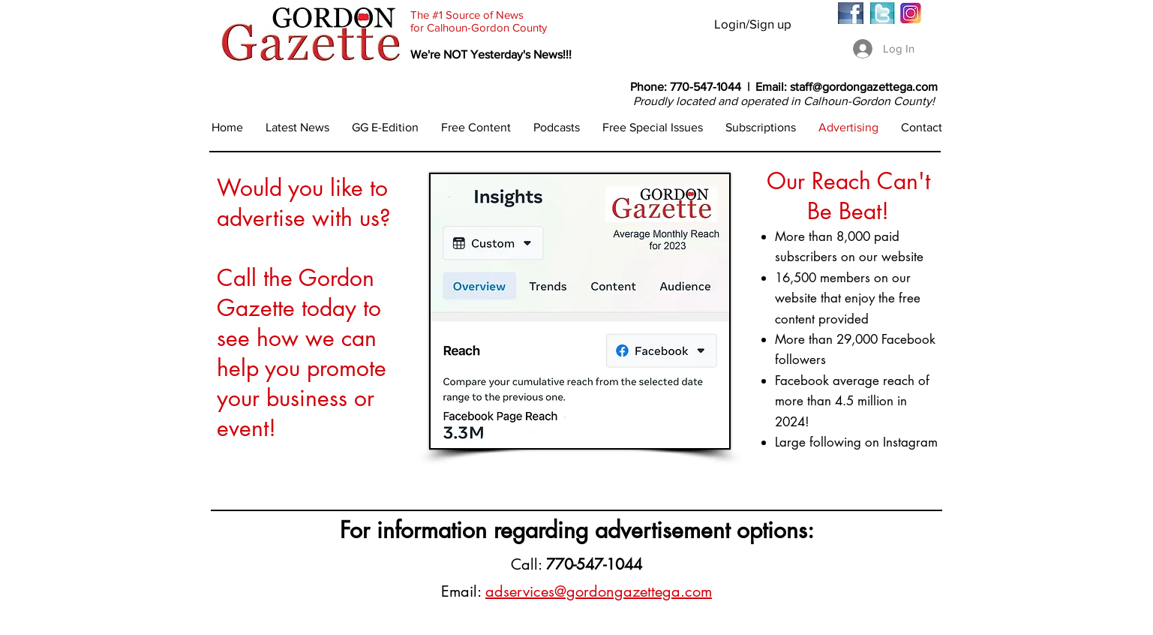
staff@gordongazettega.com (864, 86)
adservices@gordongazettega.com (598, 591)
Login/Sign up (752, 24)
